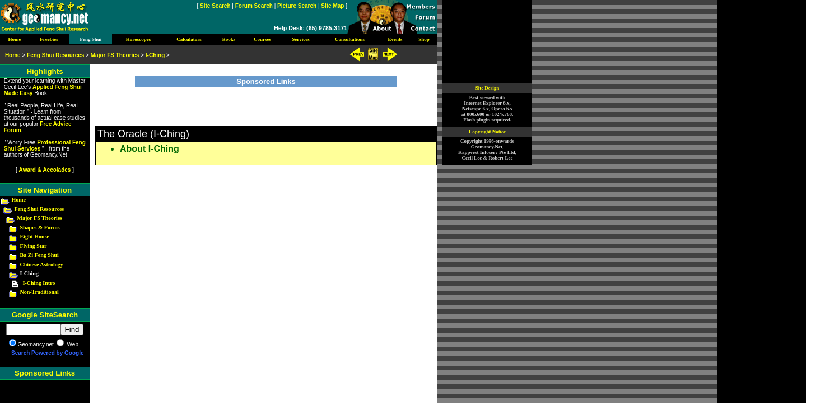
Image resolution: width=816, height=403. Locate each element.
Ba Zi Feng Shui (39, 255)
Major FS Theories (40, 218)
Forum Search (254, 6)
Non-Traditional (39, 292)
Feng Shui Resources (39, 209)
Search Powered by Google (47, 353)
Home (19, 199)
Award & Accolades (45, 170)
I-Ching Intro (39, 283)
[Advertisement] (266, 103)
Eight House (35, 236)
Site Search (215, 6)
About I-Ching (149, 148)
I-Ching (155, 55)
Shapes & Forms (40, 227)
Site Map (332, 6)
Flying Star (33, 246)
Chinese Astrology (41, 264)
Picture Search (296, 6)
